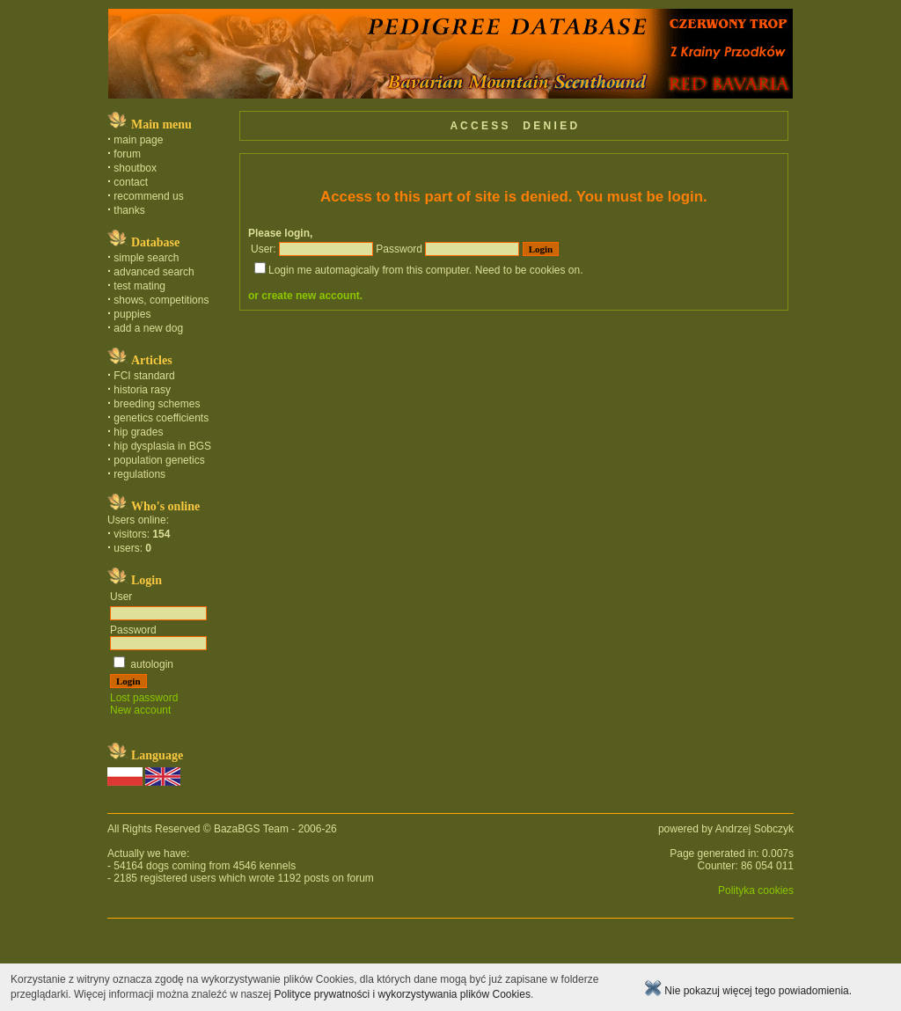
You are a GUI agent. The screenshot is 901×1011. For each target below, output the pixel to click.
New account (140, 710)
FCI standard (144, 376)
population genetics (159, 460)
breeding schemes (157, 404)
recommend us (148, 196)
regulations (139, 474)
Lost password (144, 698)
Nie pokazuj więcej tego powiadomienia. (748, 991)
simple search (146, 258)
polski (9, 952)
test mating (139, 286)
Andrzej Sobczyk (754, 829)
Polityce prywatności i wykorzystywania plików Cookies (402, 994)
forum (127, 154)
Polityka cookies (756, 890)
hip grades (138, 432)
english (16, 952)
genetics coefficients (161, 418)
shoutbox (135, 168)
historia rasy (142, 390)
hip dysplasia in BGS (162, 446)
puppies (132, 314)
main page (138, 140)
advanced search (154, 272)
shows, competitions (161, 300)
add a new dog (148, 328)
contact (131, 182)
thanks (129, 210)
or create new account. (305, 295)
